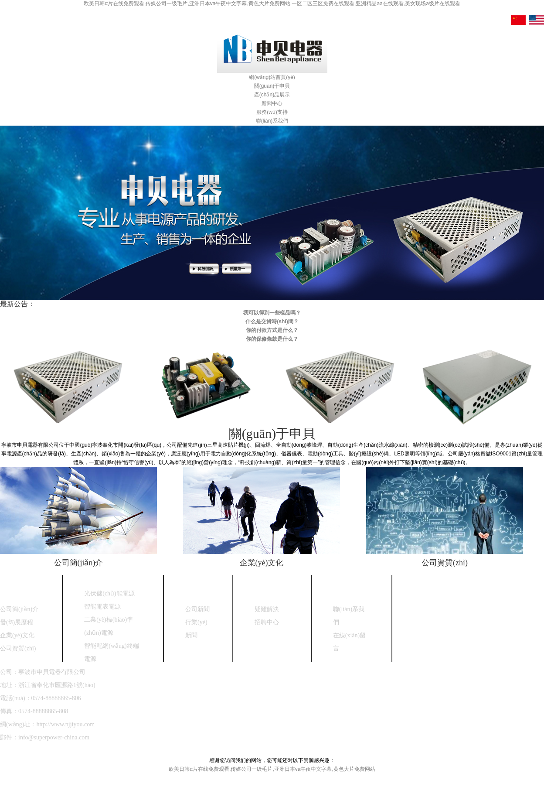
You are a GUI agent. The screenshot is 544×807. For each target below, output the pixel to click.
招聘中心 (267, 622)
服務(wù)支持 (271, 112)
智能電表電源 (102, 606)
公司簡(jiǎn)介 (78, 562)
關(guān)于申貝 (272, 86)
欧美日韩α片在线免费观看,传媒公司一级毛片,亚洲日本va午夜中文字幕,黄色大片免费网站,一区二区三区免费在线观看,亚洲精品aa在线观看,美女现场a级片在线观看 (272, 3)
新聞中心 (272, 103)
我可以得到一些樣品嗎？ (272, 313)
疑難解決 (267, 609)
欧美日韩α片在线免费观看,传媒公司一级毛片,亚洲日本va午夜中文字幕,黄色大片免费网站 (272, 769)
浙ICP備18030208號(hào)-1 (135, 750)
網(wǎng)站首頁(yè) (272, 77)
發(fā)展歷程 (16, 622)
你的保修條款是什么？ (272, 339)
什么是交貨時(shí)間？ (271, 321)
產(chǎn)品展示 (272, 95)
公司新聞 (197, 609)
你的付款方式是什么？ (272, 330)
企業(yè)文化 (262, 562)
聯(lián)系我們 (272, 121)
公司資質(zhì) (445, 562)
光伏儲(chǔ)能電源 (109, 593)
